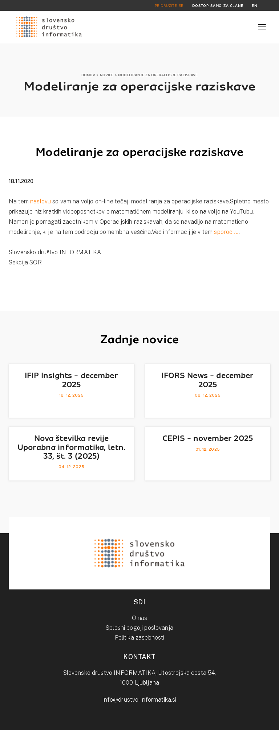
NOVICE (107, 75)
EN (254, 6)
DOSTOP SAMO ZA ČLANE (217, 6)
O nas (139, 618)
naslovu (40, 201)
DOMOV (88, 75)
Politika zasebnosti (140, 637)
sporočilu (226, 231)
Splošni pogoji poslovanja (139, 627)
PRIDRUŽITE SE (169, 6)
